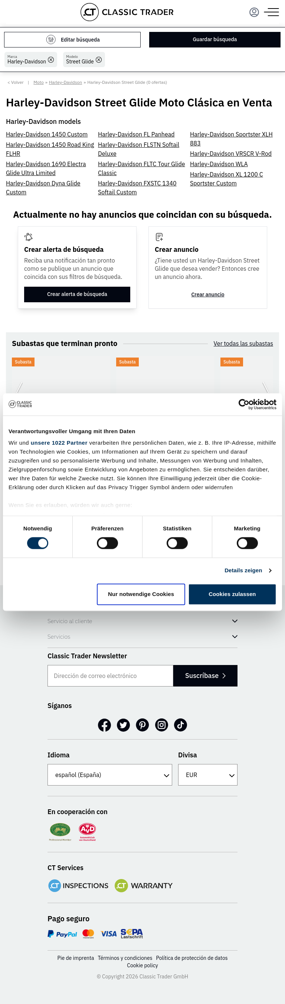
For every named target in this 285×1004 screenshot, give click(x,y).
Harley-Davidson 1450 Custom (47, 134)
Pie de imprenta (75, 958)
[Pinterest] (142, 725)
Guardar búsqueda (215, 39)
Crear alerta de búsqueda (77, 294)
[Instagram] (161, 725)
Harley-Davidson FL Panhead (136, 134)
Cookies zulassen (232, 594)
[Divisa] (208, 775)
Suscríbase (205, 675)
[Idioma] (110, 775)
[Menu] (254, 12)
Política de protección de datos (192, 958)
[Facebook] (104, 725)
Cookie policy (142, 965)
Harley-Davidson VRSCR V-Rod (231, 153)
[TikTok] (180, 725)
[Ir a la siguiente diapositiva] (265, 392)
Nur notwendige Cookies (141, 594)
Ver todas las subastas (243, 343)
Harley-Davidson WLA (219, 164)
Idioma (58, 755)
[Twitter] (123, 725)
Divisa (187, 755)
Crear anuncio (207, 294)
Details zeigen (243, 570)
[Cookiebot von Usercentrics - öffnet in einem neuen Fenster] (244, 404)
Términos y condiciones (125, 958)
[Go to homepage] (127, 12)
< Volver (15, 82)
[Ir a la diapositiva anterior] (19, 392)
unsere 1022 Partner (59, 443)
